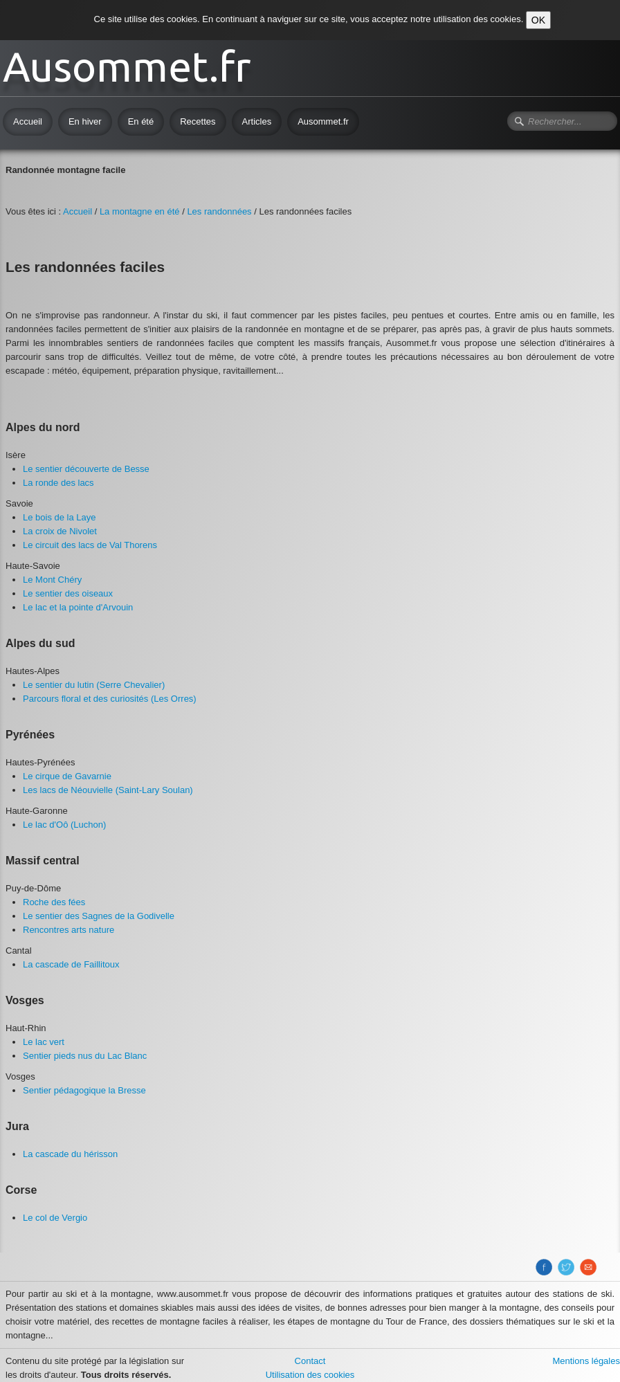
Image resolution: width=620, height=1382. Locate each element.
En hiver (85, 121)
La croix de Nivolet (60, 531)
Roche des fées (54, 902)
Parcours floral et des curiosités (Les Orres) (110, 698)
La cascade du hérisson (70, 1154)
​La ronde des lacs (58, 483)
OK (538, 20)
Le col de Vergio (55, 1217)
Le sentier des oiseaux (68, 593)
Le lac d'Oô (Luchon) (64, 824)
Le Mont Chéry (52, 579)
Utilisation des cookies (310, 1375)
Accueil (27, 121)
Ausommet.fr (323, 121)
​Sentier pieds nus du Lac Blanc (85, 1056)
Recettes (197, 121)
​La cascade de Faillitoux (71, 964)
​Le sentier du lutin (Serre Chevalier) (94, 685)
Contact (310, 1361)
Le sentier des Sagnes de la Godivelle (98, 916)
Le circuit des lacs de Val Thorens (90, 545)
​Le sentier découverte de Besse (86, 469)
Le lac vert (43, 1042)
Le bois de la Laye (59, 517)
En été (141, 121)
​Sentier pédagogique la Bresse (84, 1090)
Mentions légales (586, 1361)
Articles (257, 121)
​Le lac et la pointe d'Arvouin (78, 607)
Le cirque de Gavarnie (67, 776)
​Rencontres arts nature (68, 930)
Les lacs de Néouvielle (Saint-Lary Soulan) (108, 790)
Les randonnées (219, 211)
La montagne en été (140, 211)
